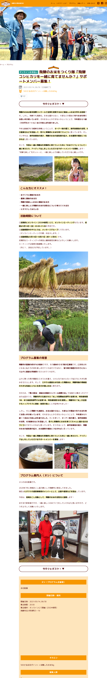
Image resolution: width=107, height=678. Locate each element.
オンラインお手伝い (29, 72)
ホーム (53, 3)
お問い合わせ (91, 3)
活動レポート (81, 3)
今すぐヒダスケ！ (52, 104)
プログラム (72, 3)
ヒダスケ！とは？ (62, 3)
